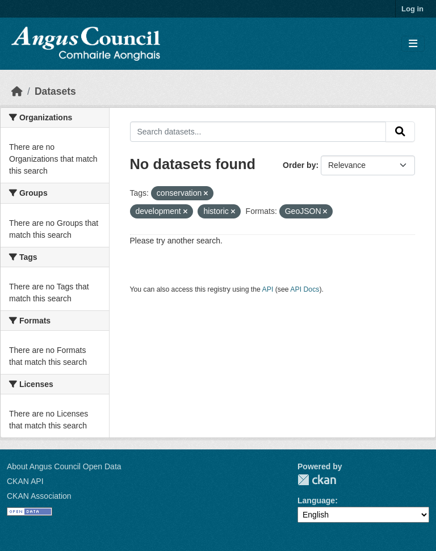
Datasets (55, 91)
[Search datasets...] (258, 131)
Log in (412, 9)
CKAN (316, 480)
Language (316, 500)
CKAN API (25, 481)
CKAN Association (39, 495)
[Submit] (400, 131)
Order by (299, 165)
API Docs (304, 289)
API (268, 289)
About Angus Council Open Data (64, 466)
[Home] (17, 91)
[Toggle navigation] (413, 44)
